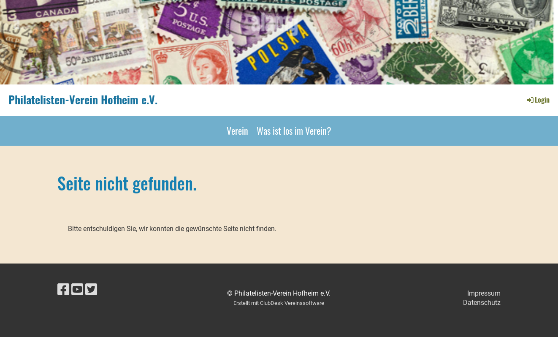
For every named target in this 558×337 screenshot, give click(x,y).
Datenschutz (482, 303)
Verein (237, 130)
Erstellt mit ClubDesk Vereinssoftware (278, 303)
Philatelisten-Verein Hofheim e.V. (82, 99)
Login (537, 100)
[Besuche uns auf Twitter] (91, 290)
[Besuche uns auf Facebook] (63, 290)
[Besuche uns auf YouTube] (77, 290)
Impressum (484, 293)
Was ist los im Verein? (294, 130)
